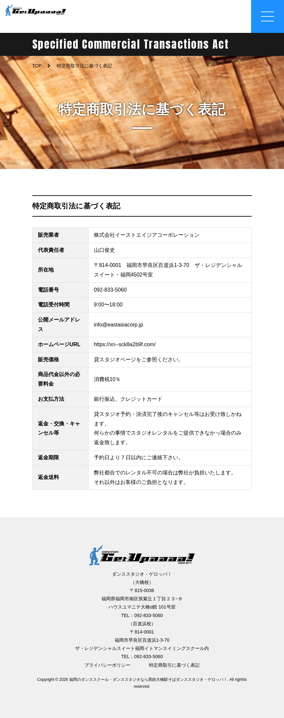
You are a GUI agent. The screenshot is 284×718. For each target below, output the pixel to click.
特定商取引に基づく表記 (174, 665)
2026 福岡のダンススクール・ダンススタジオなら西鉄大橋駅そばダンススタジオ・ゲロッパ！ (143, 679)
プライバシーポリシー (107, 665)
